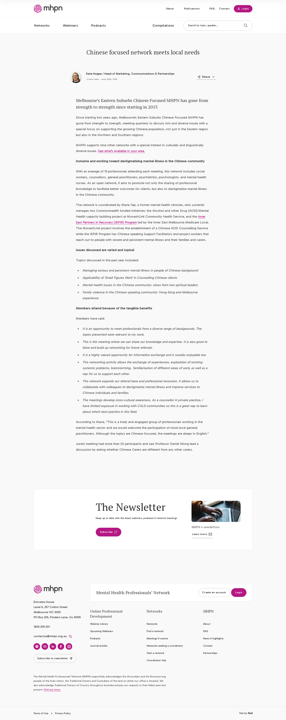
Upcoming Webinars (101, 631)
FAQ (212, 8)
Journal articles (98, 645)
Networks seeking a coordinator (165, 645)
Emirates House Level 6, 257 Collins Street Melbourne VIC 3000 (50, 607)
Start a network (155, 653)
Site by (245, 713)
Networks (152, 623)
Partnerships (210, 653)
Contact (224, 8)
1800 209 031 (42, 626)
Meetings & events (157, 638)
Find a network (155, 631)
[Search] (246, 25)
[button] (45, 25)
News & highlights (213, 638)
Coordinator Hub (156, 660)
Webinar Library (99, 623)
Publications (192, 8)
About (170, 8)
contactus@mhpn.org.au (50, 636)
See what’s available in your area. (121, 151)
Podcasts (95, 638)
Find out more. (52, 689)
